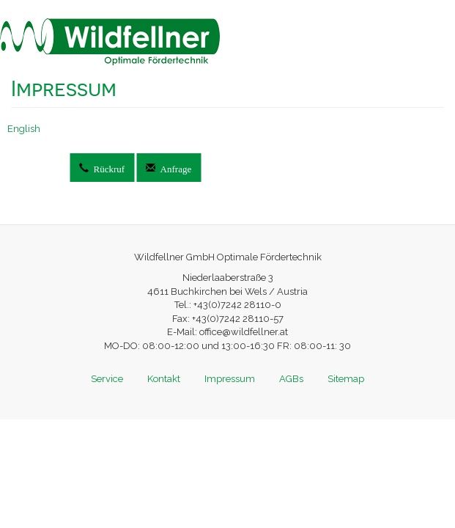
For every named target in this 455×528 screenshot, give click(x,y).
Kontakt (163, 378)
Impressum (229, 378)
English (23, 128)
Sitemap (346, 378)
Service (107, 378)
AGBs (291, 378)
